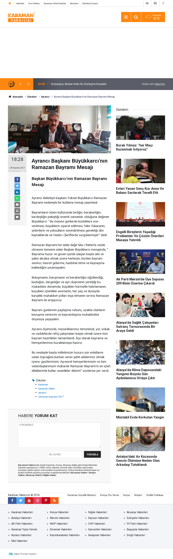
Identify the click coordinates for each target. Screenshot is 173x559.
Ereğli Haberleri (136, 535)
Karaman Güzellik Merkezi (82, 495)
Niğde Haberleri (97, 512)
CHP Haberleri (96, 523)
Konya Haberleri (59, 512)
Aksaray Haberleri (137, 512)
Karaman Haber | (79, 472)
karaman (43, 384)
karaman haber (46, 388)
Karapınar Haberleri (99, 535)
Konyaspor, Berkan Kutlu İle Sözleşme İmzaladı (78, 84)
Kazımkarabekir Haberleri (65, 535)
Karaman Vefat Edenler (55, 3)
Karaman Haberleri (22, 512)
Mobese (74, 3)
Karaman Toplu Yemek (24, 529)
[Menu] (126, 17)
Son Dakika (34, 3)
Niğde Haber (49, 475)
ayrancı (42, 392)
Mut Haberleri (19, 540)
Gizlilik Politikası (154, 495)
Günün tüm (153, 84)
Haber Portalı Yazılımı (25, 554)
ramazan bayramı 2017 (51, 396)
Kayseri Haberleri (98, 518)
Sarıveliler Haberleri (100, 529)
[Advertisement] (86, 53)
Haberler (20, 3)
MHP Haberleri (58, 523)
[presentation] (20, 84)
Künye (126, 495)
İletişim (138, 495)
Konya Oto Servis (109, 495)
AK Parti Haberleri (21, 523)
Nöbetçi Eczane (90, 3)
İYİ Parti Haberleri (137, 523)
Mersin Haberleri (60, 518)
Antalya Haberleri (21, 518)
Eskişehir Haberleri (138, 518)
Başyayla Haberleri (138, 529)
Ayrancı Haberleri (21, 535)
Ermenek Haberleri (61, 529)
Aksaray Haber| (34, 475)
